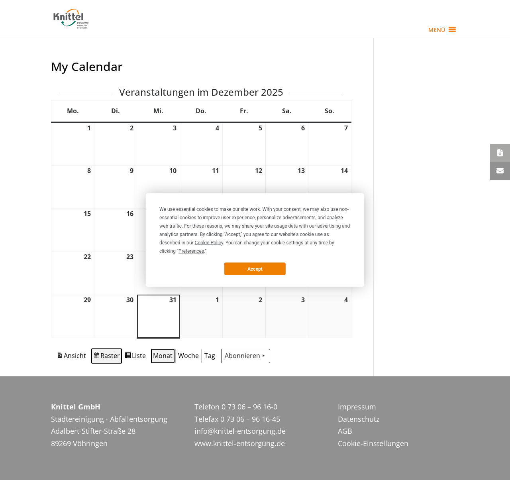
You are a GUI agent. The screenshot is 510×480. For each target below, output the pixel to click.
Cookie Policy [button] (209, 243)
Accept (255, 268)
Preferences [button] (191, 251)
